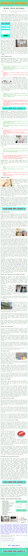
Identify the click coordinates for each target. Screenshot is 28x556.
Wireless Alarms (23, 524)
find (4, 487)
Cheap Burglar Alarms (17, 527)
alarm (9, 60)
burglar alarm (9, 328)
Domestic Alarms (15, 524)
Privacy (27, 548)
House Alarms (9, 526)
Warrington (19, 264)
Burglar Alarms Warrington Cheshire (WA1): (9, 14)
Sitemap (1, 548)
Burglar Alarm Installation (19, 528)
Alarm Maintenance (7, 524)
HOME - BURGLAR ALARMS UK (14, 545)
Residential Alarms (11, 529)
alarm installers (9, 267)
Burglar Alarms (24, 525)
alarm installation (20, 271)
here (19, 496)
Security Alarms (4, 531)
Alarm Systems (3, 526)
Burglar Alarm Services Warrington (11, 498)
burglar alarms (18, 80)
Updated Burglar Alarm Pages (14, 548)
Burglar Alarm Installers (6, 525)
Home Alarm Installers (8, 528)
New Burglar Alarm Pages (6, 548)
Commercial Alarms (8, 530)
